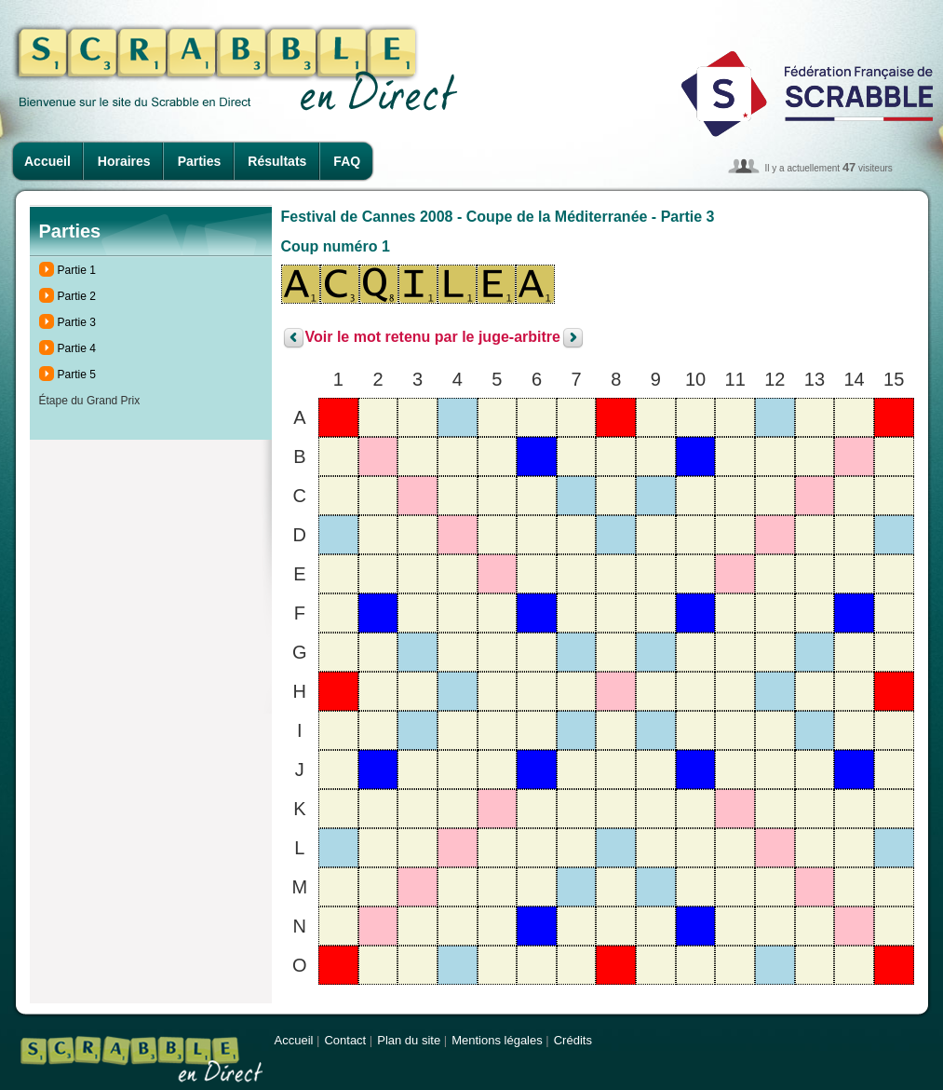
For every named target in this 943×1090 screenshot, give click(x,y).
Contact (345, 1040)
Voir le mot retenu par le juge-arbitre (432, 338)
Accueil (47, 161)
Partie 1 (77, 270)
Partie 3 (77, 322)
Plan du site (408, 1040)
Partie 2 (77, 296)
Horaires (124, 161)
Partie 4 (77, 348)
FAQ (346, 161)
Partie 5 (77, 374)
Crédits (573, 1040)
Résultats (277, 161)
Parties (200, 161)
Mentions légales (497, 1040)
